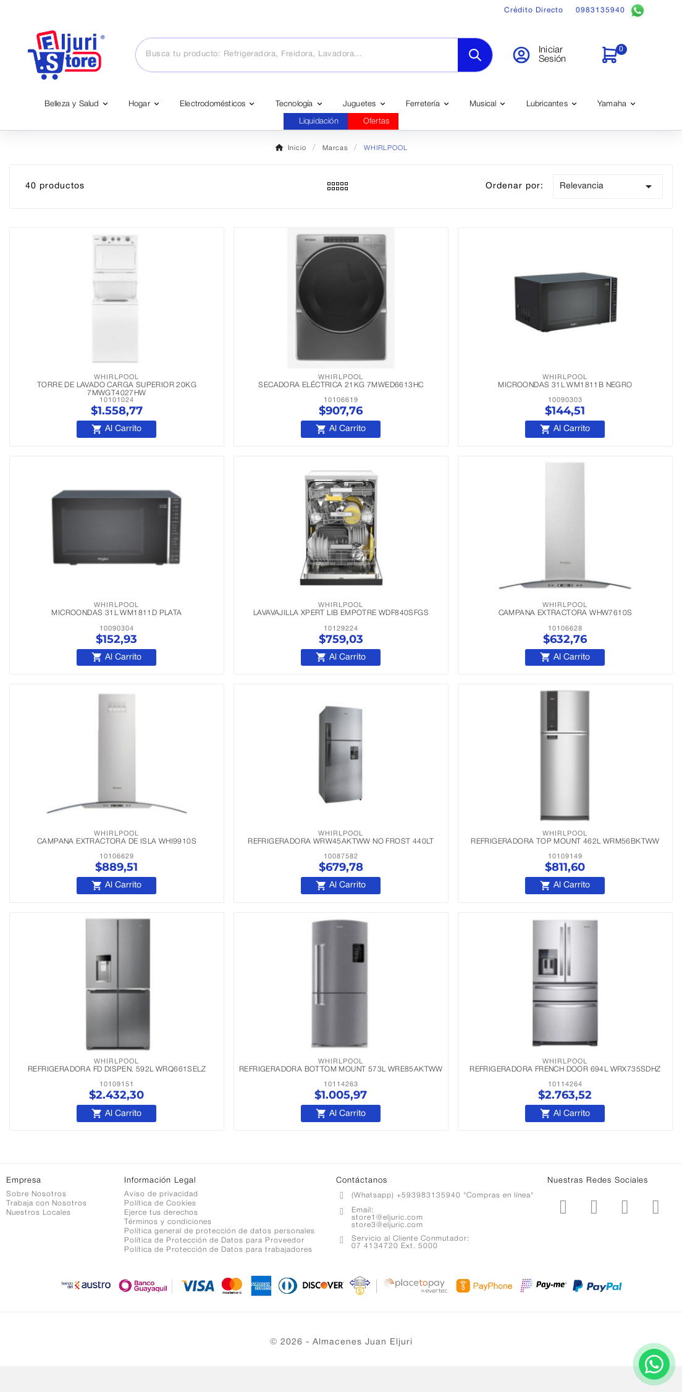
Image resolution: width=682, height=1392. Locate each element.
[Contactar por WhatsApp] (638, 1348)
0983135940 (610, 10)
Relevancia (608, 186)
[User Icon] (548, 55)
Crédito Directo (533, 10)
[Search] (475, 55)
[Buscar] (297, 54)
